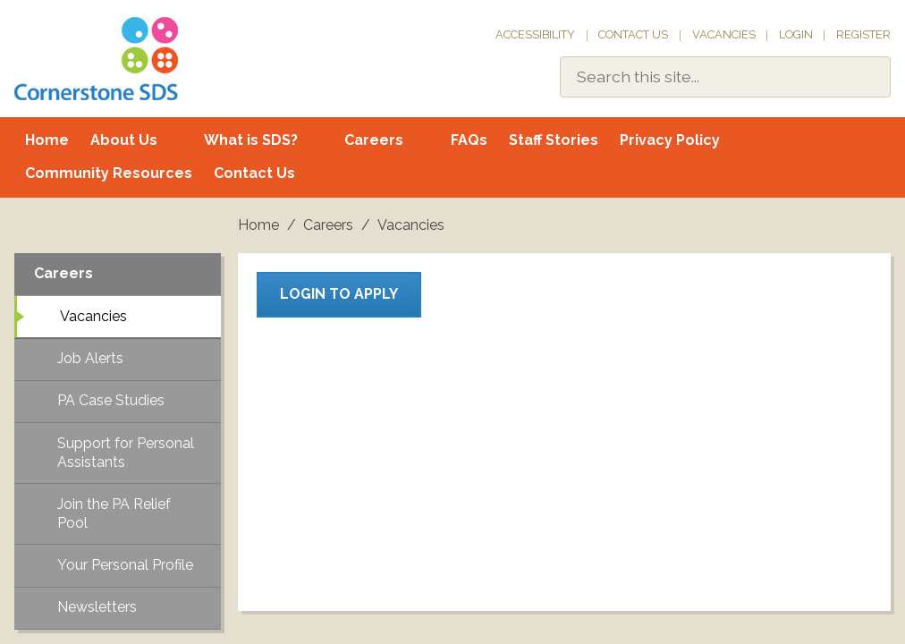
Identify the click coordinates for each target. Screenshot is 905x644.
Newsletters (97, 606)
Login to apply (339, 293)
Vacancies (724, 34)
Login (796, 34)
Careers (373, 139)
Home (47, 139)
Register (863, 34)
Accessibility (535, 34)
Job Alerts (90, 358)
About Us (123, 139)
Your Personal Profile (125, 564)
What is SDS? (251, 139)
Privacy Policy (670, 139)
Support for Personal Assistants (125, 452)
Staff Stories (553, 139)
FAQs (469, 139)
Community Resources (108, 173)
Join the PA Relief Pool (114, 513)
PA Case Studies (111, 400)
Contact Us (633, 34)
